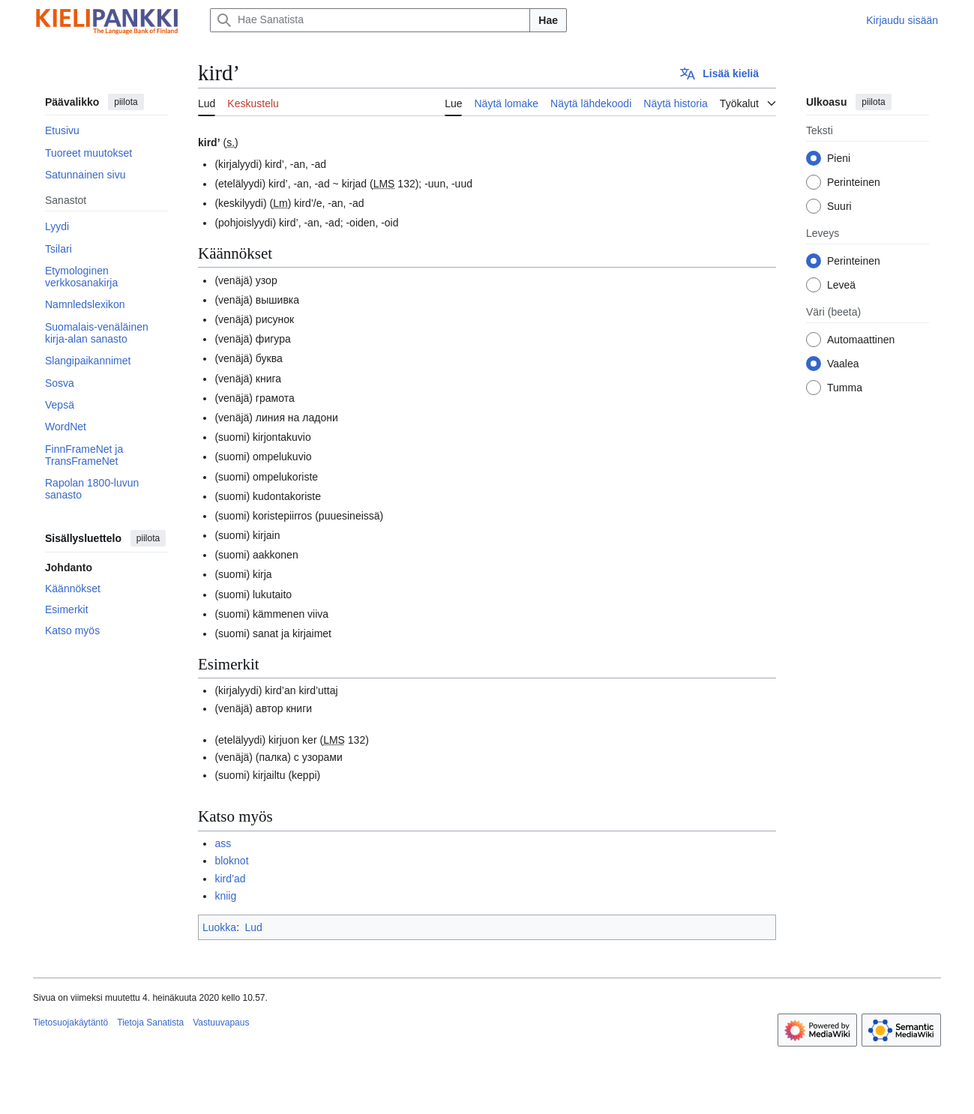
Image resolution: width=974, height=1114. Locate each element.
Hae (548, 20)
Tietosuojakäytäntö (70, 1022)
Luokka (219, 927)
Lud (253, 927)
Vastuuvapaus (221, 1022)
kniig (225, 896)
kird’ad (229, 879)
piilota (125, 102)
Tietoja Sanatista (150, 1022)
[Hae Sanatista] (370, 20)
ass (222, 843)
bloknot (231, 861)
